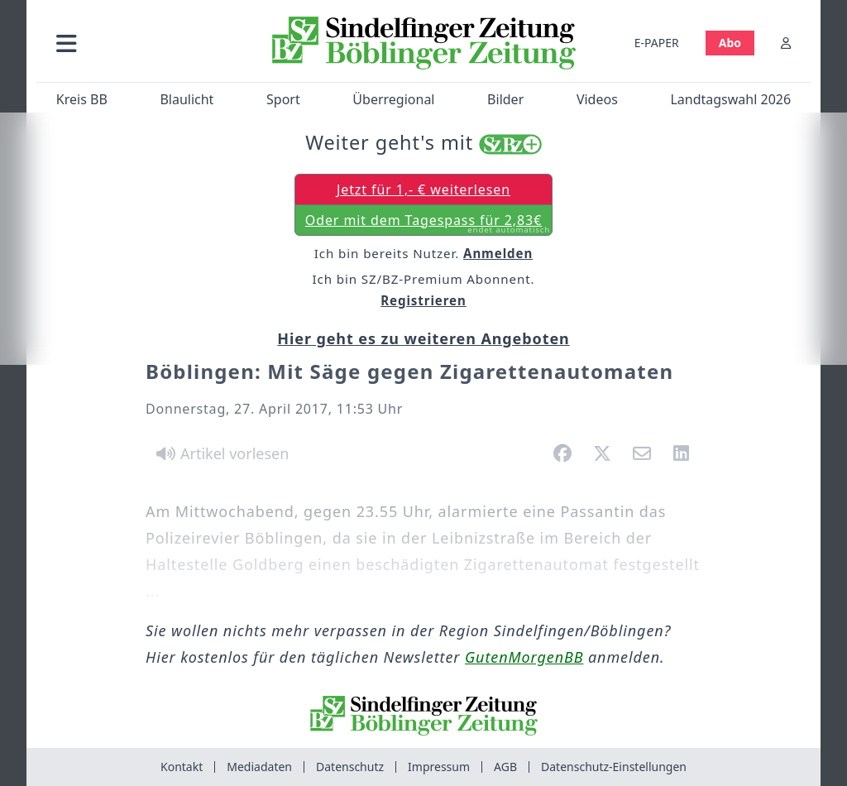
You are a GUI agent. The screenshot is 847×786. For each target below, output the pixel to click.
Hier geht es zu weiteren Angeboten (423, 338)
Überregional (393, 99)
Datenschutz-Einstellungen (614, 766)
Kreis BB (82, 99)
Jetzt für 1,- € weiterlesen (423, 189)
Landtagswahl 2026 (730, 99)
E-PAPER (656, 42)
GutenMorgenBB (524, 657)
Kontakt (181, 766)
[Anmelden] (786, 42)
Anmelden (498, 253)
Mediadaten (259, 766)
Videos (597, 99)
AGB (505, 766)
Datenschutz (350, 766)
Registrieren (423, 300)
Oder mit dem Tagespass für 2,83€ (427, 223)
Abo (730, 42)
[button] (148, 42)
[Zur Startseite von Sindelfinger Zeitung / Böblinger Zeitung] (424, 43)
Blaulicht (186, 99)
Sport (283, 99)
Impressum (439, 766)
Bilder (505, 99)
